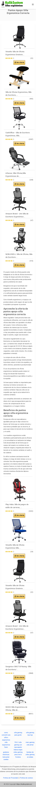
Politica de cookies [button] (26, 778)
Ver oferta (19, 62)
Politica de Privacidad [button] (10, 778)
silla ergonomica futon (6, 744)
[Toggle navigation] (33, 4)
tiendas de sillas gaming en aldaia (30, 754)
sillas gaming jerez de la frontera (18, 754)
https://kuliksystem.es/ (24, 784)
